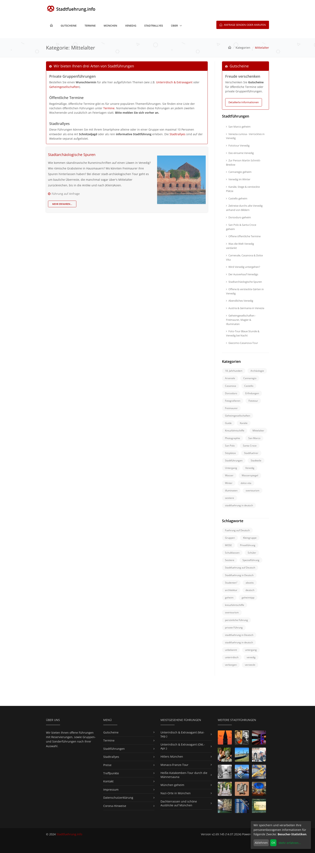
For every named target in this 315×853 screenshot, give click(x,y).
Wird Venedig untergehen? (243, 267)
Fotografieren (232, 400)
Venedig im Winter (238, 179)
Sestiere (229, 560)
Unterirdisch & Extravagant (174, 82)
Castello (248, 386)
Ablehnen (261, 843)
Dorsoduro (231, 393)
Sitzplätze (230, 453)
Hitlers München (172, 756)
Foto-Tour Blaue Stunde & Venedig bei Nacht (242, 333)
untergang (251, 650)
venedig (251, 657)
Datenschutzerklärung (118, 797)
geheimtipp (248, 597)
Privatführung (247, 545)
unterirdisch (231, 657)
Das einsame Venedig (240, 153)
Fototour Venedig (238, 145)
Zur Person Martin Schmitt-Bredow (243, 162)
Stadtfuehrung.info (69, 834)
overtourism (252, 490)
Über (174, 25)
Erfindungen (252, 393)
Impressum (111, 789)
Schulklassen (232, 552)
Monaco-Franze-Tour (174, 765)
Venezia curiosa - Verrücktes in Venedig (245, 136)
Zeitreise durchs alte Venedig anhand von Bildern (244, 208)
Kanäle (244, 423)
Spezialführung (250, 560)
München (110, 25)
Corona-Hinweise (114, 806)
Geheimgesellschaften (64, 87)
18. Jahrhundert (233, 370)
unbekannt (231, 650)
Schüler (252, 552)
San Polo (230, 445)
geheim (229, 597)
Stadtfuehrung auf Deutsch (240, 567)
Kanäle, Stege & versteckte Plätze (243, 189)
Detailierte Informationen (243, 102)
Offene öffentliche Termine (243, 236)
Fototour (253, 400)
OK (273, 843)
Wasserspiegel (250, 475)
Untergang (231, 468)
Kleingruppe (250, 537)
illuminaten (231, 490)
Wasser (229, 475)
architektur (231, 590)
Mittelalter (258, 430)
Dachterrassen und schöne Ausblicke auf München (179, 803)
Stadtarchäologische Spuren (71, 154)
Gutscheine (69, 25)
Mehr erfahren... (62, 203)
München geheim (172, 785)
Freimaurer (231, 408)
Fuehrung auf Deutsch (237, 530)
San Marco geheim (238, 126)
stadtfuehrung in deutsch (239, 505)
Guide (228, 423)
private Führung (234, 627)
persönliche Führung (236, 620)
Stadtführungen (233, 460)
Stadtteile (256, 460)
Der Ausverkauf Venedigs (242, 274)
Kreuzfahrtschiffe (234, 430)
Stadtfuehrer (251, 453)
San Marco (254, 438)
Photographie (232, 438)
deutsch (249, 590)
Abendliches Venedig (239, 300)
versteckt (250, 664)
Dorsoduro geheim (238, 217)
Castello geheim (236, 198)
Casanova (230, 386)
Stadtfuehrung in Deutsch (239, 575)
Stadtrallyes (153, 25)
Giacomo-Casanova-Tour (242, 343)
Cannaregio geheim (239, 172)
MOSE (228, 545)
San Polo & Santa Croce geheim (241, 227)
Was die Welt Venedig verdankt (240, 246)
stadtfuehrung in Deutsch (239, 635)
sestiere (229, 498)
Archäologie (257, 370)
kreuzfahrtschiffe (234, 605)
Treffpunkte (111, 773)
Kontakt (108, 781)
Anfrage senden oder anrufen (243, 25)
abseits (250, 582)
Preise (107, 765)
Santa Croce (250, 445)
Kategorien (243, 48)
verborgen (231, 664)
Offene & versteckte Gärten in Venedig (245, 291)
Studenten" (231, 582)
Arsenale (230, 378)
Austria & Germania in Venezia (245, 308)
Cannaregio (249, 378)
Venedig (130, 25)
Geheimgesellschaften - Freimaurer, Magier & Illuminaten (241, 320)
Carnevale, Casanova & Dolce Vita (244, 257)
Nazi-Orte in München (176, 793)
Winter (228, 483)
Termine (90, 25)
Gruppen (230, 537)
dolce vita (246, 483)
